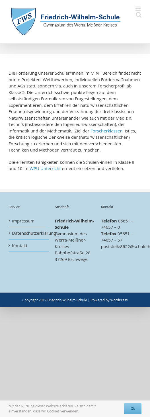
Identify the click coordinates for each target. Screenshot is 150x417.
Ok (133, 408)
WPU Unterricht (45, 168)
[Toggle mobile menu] (138, 9)
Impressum (23, 221)
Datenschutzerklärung (29, 233)
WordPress (119, 300)
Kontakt (19, 245)
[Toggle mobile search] (138, 15)
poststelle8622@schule (124, 246)
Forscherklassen (107, 131)
